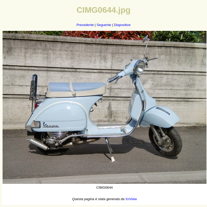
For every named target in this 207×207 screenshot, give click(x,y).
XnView (131, 199)
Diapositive (122, 25)
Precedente (85, 25)
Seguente (104, 25)
